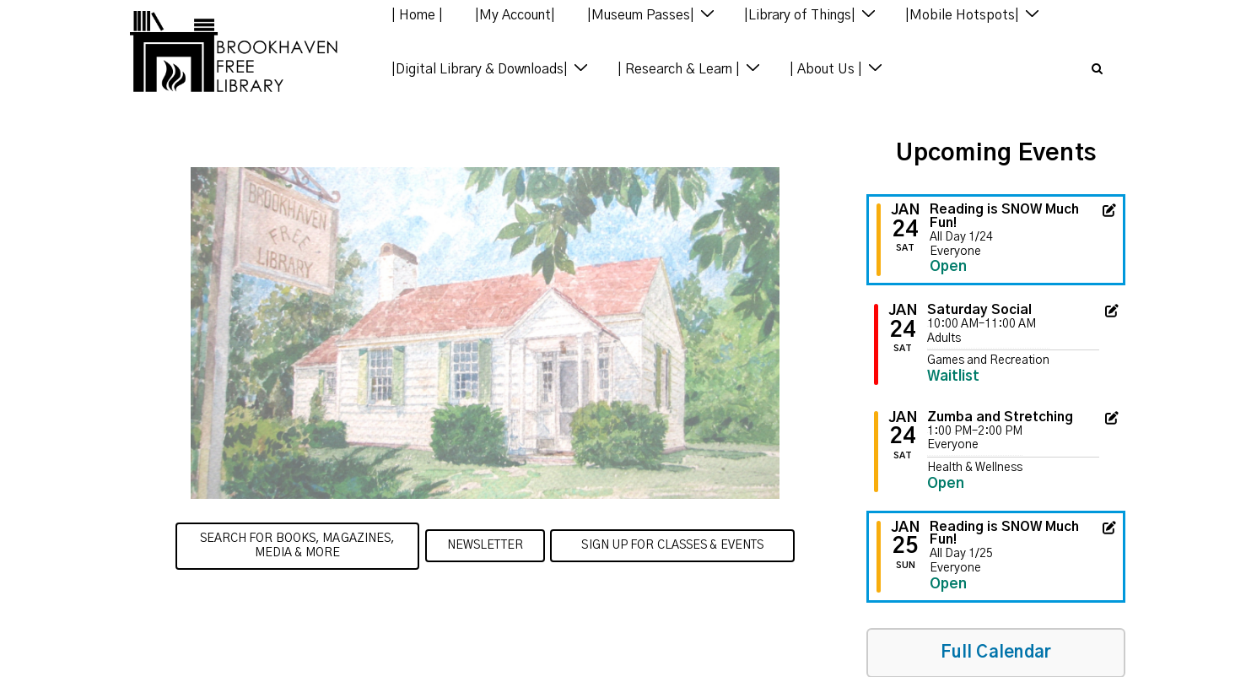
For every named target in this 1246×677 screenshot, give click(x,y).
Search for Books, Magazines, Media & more (298, 546)
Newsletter (485, 545)
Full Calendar (996, 652)
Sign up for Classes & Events (672, 545)
